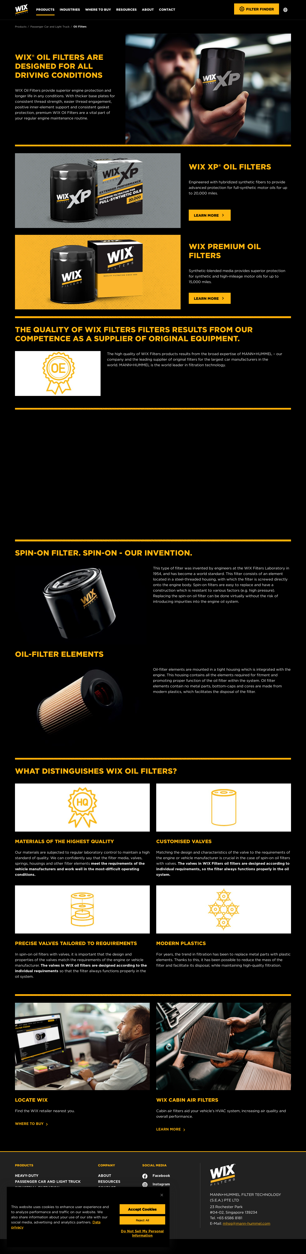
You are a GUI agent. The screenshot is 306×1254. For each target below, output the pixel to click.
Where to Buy (98, 9)
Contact (167, 9)
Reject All (142, 1220)
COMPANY (106, 1165)
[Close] (161, 1195)
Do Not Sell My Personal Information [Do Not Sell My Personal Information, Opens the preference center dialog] (142, 1233)
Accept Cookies (142, 1209)
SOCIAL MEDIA (154, 1165)
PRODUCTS (24, 1165)
